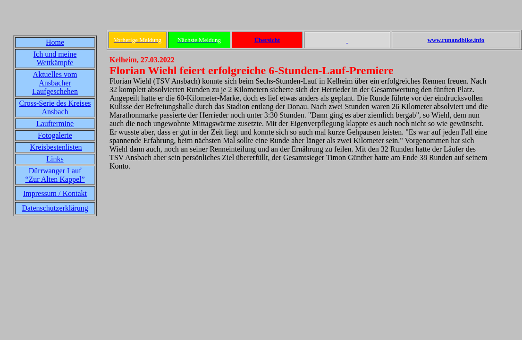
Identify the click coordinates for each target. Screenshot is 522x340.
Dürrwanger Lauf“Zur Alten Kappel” (54, 175)
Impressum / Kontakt (55, 193)
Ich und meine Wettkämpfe (55, 58)
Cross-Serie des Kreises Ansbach (55, 107)
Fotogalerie (55, 135)
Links (54, 159)
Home (55, 42)
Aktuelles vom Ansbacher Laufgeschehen (55, 82)
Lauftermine (55, 123)
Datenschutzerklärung (55, 208)
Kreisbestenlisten (56, 147)
